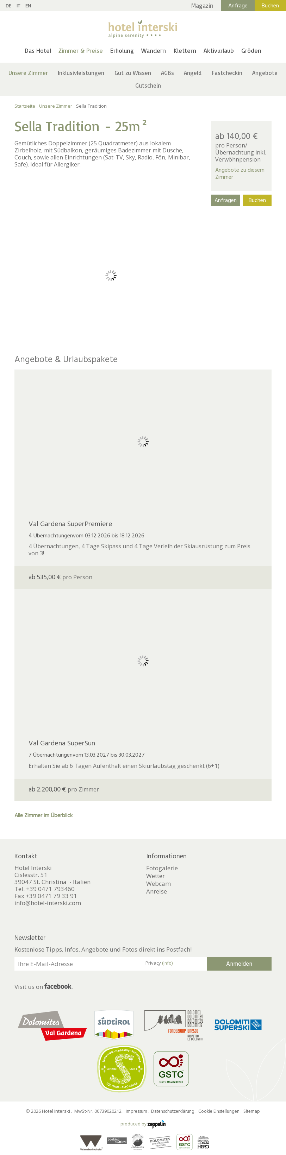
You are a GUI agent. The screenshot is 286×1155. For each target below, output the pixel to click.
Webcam (158, 884)
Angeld (192, 72)
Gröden (251, 50)
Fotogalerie (162, 868)
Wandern (153, 50)
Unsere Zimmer (28, 72)
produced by (143, 1124)
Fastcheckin (227, 72)
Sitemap (251, 1111)
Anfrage (238, 5)
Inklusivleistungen (81, 72)
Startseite (24, 106)
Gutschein (148, 85)
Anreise (156, 891)
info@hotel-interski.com (47, 903)
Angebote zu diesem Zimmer (240, 173)
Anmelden (239, 964)
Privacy (159, 963)
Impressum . (138, 1111)
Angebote (265, 72)
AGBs (167, 72)
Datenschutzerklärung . (174, 1111)
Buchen (270, 5)
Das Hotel (38, 50)
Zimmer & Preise (80, 50)
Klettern (185, 50)
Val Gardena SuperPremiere (70, 524)
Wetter (155, 876)
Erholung (122, 50)
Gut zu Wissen (132, 72)
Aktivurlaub (219, 50)
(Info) (167, 963)
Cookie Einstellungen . (220, 1111)
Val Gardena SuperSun (62, 743)
